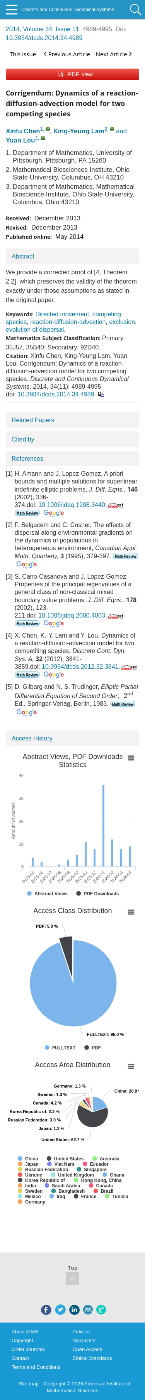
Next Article (114, 54)
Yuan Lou (20, 140)
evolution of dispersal (35, 329)
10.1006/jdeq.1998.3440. (81, 505)
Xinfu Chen (23, 131)
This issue (23, 54)
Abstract (23, 256)
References (27, 458)
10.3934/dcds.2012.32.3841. (90, 666)
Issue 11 (67, 29)
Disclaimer (84, 1340)
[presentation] (128, 695)
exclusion (122, 322)
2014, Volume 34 (29, 29)
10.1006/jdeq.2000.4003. (81, 615)
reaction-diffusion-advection (68, 322)
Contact (20, 1358)
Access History (32, 738)
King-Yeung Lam (78, 131)
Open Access (87, 1349)
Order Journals (28, 1349)
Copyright (22, 1340)
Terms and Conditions (36, 1367)
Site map (29, 1384)
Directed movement (62, 314)
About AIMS (25, 1332)
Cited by (23, 439)
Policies (81, 1332)
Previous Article (67, 54)
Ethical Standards (92, 1358)
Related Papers (33, 420)
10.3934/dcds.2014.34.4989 (44, 38)
